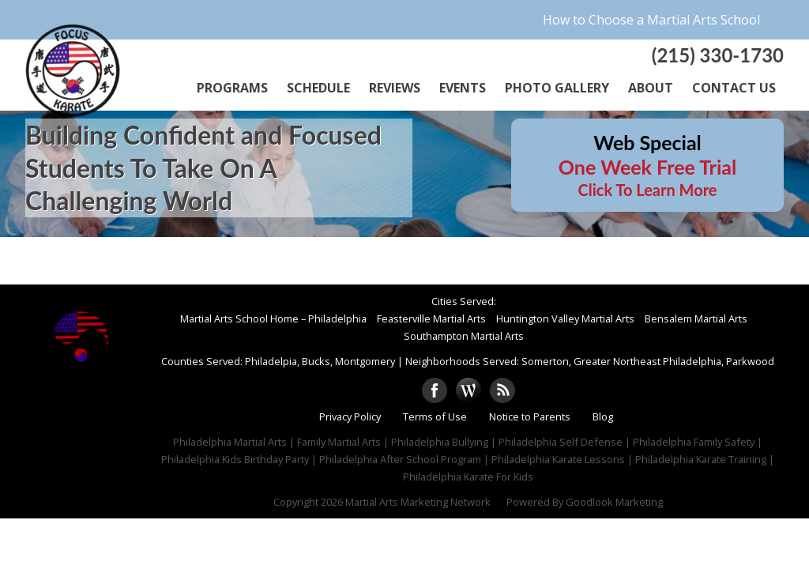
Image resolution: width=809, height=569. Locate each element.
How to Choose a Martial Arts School (651, 19)
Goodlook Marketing (614, 502)
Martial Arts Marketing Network (418, 502)
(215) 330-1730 (718, 54)
